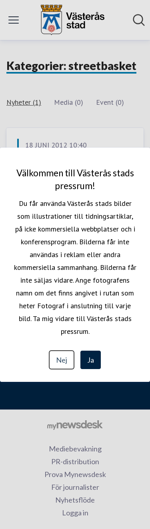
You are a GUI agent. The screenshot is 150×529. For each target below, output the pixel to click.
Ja (90, 359)
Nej (61, 359)
